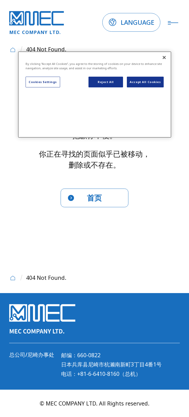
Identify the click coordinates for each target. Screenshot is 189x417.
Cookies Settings (43, 82)
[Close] (164, 57)
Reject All (106, 82)
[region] (94, 94)
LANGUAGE (137, 22)
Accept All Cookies (145, 82)
